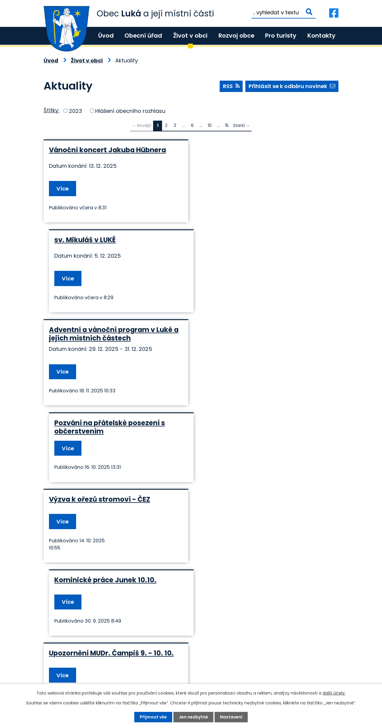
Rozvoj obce (236, 35)
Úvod (106, 35)
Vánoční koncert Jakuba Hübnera (107, 150)
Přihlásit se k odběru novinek (292, 86)
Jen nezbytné (193, 717)
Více (62, 188)
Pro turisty (280, 35)
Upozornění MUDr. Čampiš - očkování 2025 (264, 417)
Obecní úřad (143, 35)
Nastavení (231, 717)
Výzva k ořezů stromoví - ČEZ (99, 333)
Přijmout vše (153, 717)
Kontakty (321, 35)
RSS (231, 86)
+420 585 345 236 (79, 673)
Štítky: (51, 110)
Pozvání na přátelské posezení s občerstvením (254, 244)
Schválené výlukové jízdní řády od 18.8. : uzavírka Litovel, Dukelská (258, 494)
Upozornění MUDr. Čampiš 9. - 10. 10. (111, 413)
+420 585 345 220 (131, 673)
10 (210, 125)
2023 (75, 110)
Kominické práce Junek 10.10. (250, 333)
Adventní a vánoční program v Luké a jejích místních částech (113, 244)
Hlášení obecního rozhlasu (130, 110)
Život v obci (190, 35)
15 (227, 125)
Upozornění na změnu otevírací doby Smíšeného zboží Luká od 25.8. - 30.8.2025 (113, 498)
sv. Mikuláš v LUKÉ (230, 150)
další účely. (334, 693)
